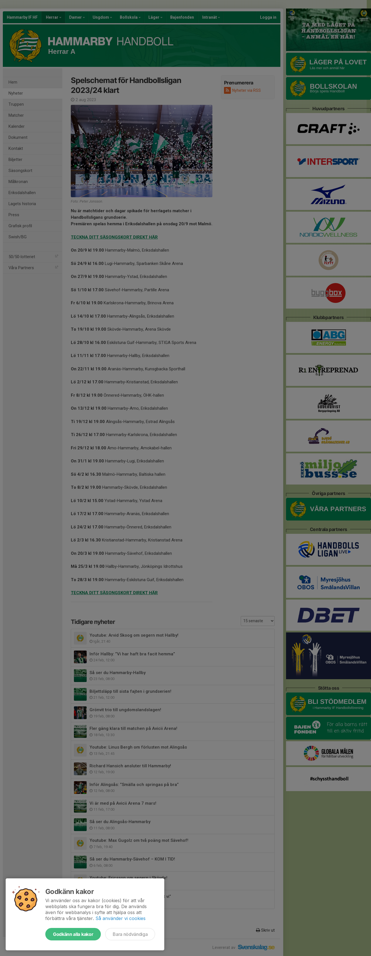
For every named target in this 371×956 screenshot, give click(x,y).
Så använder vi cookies (120, 918)
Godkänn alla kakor (73, 934)
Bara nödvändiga (130, 934)
